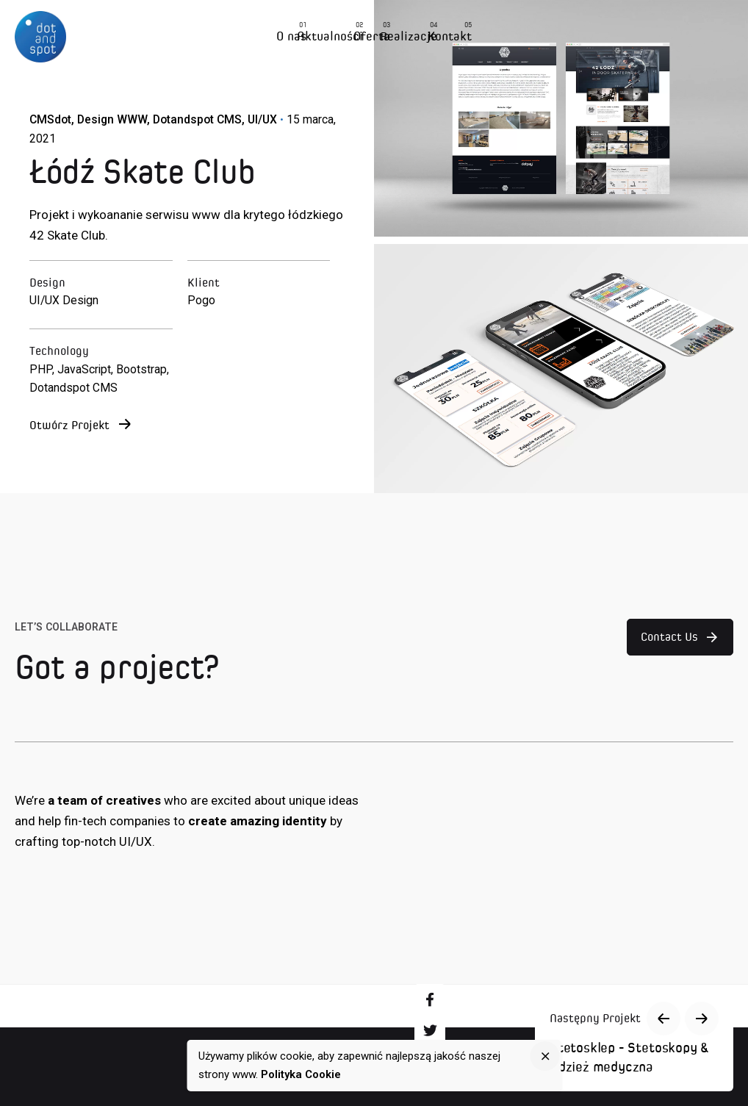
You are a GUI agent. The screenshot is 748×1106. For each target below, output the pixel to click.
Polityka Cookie (301, 1074)
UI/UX (262, 119)
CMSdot (50, 119)
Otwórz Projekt (80, 425)
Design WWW (112, 119)
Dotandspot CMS (197, 119)
